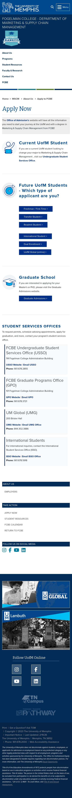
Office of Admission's (18, 120)
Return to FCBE (14, 530)
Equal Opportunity (50, 762)
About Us (7, 52)
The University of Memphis (16, 738)
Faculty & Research (12, 70)
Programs (7, 58)
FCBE (5, 82)
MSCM (16, 98)
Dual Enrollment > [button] (33, 244)
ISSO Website (13, 456)
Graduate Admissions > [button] (35, 298)
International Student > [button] (35, 236)
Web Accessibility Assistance (44, 741)
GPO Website (13, 397)
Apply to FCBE (44, 98)
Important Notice (13, 734)
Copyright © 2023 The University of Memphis (28, 731)
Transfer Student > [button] (33, 216)
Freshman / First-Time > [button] (36, 208)
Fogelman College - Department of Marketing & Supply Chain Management (34, 23)
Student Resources (12, 64)
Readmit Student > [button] (33, 224)
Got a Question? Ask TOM (23, 727)
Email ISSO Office (31, 456)
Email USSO (29, 364)
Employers (11, 491)
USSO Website (14, 364)
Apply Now (11, 512)
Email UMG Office (31, 424)
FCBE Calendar (14, 524)
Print (4, 727)
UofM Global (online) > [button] (35, 252)
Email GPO (27, 397)
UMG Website (13, 424)
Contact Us (8, 76)
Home (5, 98)
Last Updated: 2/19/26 (36, 734)
